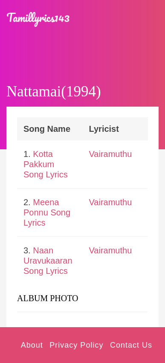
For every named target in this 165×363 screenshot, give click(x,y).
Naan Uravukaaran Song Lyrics (47, 261)
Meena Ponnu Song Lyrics (46, 212)
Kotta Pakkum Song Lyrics (45, 164)
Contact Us (131, 345)
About (32, 345)
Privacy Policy (76, 345)
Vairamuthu (110, 154)
